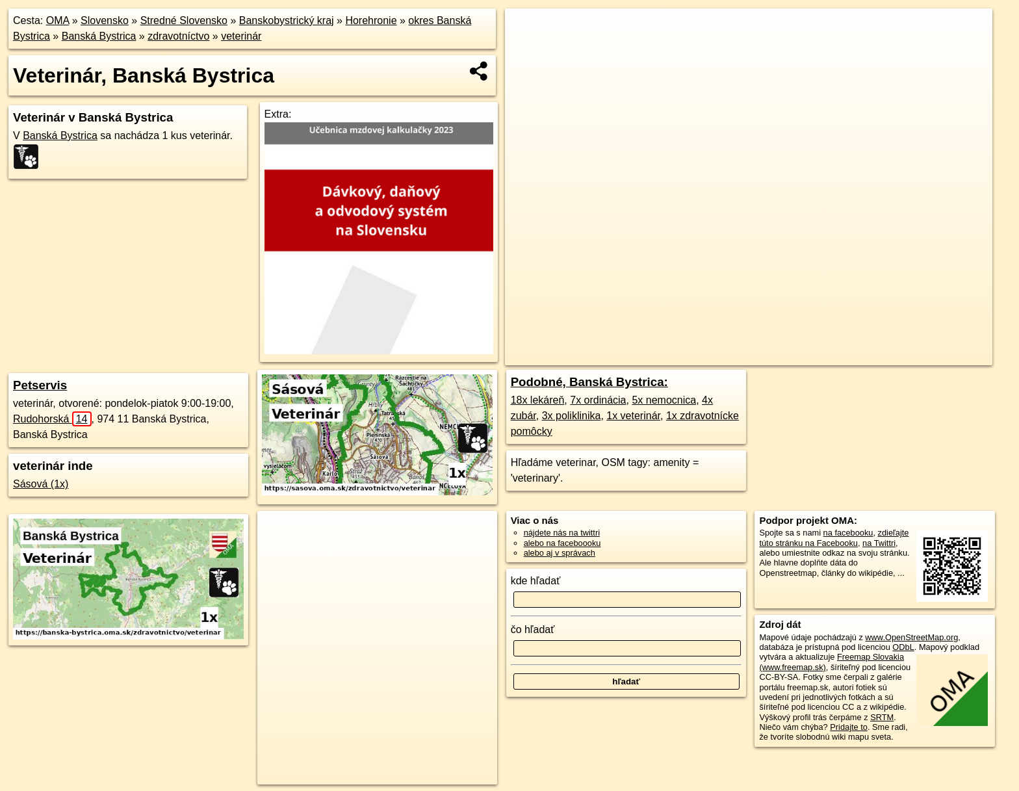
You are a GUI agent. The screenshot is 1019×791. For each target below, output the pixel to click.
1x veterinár (633, 415)
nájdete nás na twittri (562, 533)
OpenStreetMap (699, 355)
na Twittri (879, 543)
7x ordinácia (598, 400)
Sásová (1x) (40, 483)
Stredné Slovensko (183, 20)
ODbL (903, 647)
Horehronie (370, 20)
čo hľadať (533, 629)
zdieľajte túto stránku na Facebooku (834, 537)
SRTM (882, 717)
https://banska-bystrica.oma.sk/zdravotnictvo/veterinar (899, 355)
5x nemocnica (664, 400)
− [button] (527, 50)
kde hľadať (536, 580)
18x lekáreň (538, 400)
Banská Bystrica (99, 36)
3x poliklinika (571, 415)
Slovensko (105, 20)
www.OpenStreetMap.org (911, 637)
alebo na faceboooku (562, 543)
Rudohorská (52, 418)
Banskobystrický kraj (286, 20)
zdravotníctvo (178, 36)
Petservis (40, 385)
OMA (58, 20)
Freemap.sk (766, 355)
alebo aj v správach (559, 553)
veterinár (241, 36)
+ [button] (527, 30)
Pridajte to (849, 727)
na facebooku (848, 533)
